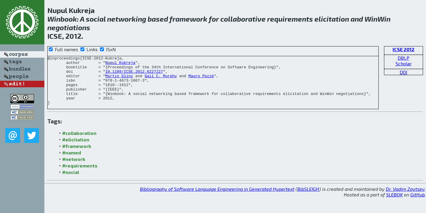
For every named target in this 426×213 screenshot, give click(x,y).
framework (188, 18)
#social (70, 182)
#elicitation (75, 149)
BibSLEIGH (308, 198)
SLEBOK (394, 204)
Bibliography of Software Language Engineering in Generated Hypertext (217, 198)
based (158, 18)
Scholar (404, 63)
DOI (403, 72)
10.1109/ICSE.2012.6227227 (134, 75)
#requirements (79, 175)
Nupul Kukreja (120, 64)
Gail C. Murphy (161, 80)
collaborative (243, 18)
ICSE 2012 (403, 49)
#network (73, 169)
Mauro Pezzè (201, 80)
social (96, 18)
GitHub (417, 204)
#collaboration (79, 143)
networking (126, 18)
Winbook (62, 18)
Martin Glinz (119, 80)
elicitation (331, 18)
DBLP (403, 58)
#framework (76, 156)
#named (71, 162)
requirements (290, 18)
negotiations (68, 27)
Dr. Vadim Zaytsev (405, 198)
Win (370, 18)
